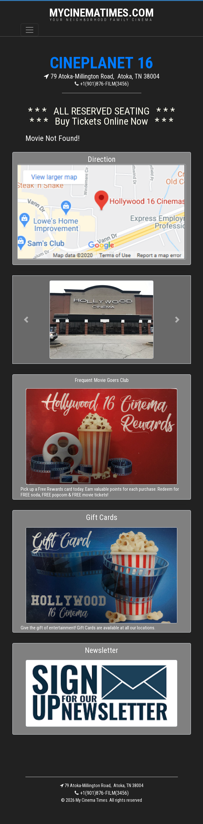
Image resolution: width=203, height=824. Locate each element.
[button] (26, 320)
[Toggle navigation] (29, 30)
